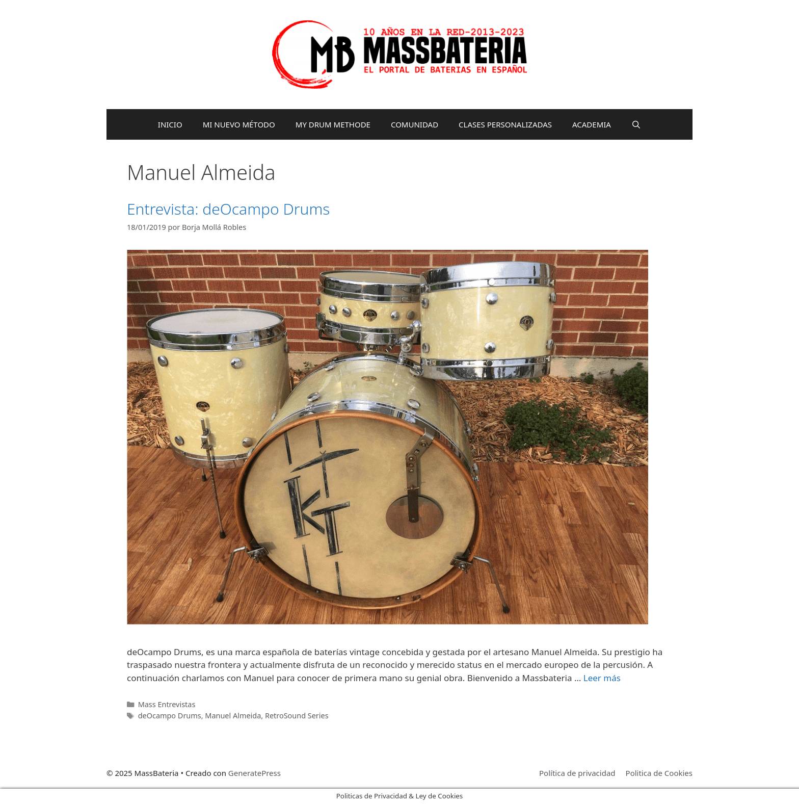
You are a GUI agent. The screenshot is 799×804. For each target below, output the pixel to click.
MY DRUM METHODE (333, 124)
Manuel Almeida (233, 715)
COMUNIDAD (414, 124)
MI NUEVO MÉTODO (239, 124)
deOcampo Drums (169, 715)
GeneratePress (254, 773)
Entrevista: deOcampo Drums (228, 208)
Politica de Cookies (659, 773)
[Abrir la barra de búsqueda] (636, 124)
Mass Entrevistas (167, 704)
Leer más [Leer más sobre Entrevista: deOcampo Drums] (602, 678)
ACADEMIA (591, 124)
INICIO (170, 124)
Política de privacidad (577, 773)
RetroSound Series (297, 715)
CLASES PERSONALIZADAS (505, 124)
